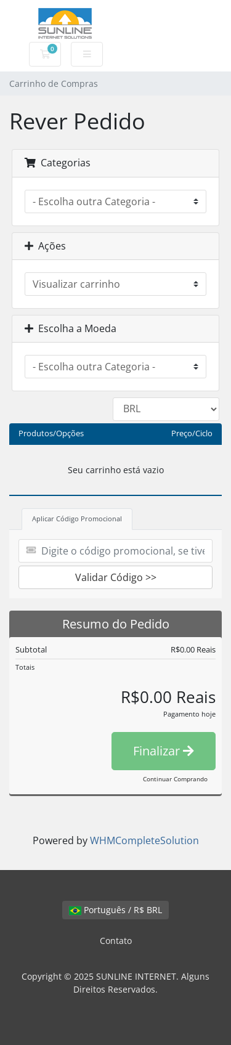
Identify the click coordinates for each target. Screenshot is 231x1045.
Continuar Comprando (175, 779)
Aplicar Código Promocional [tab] (77, 518)
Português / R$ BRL (115, 910)
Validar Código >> (115, 577)
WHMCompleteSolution (144, 840)
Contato (116, 940)
